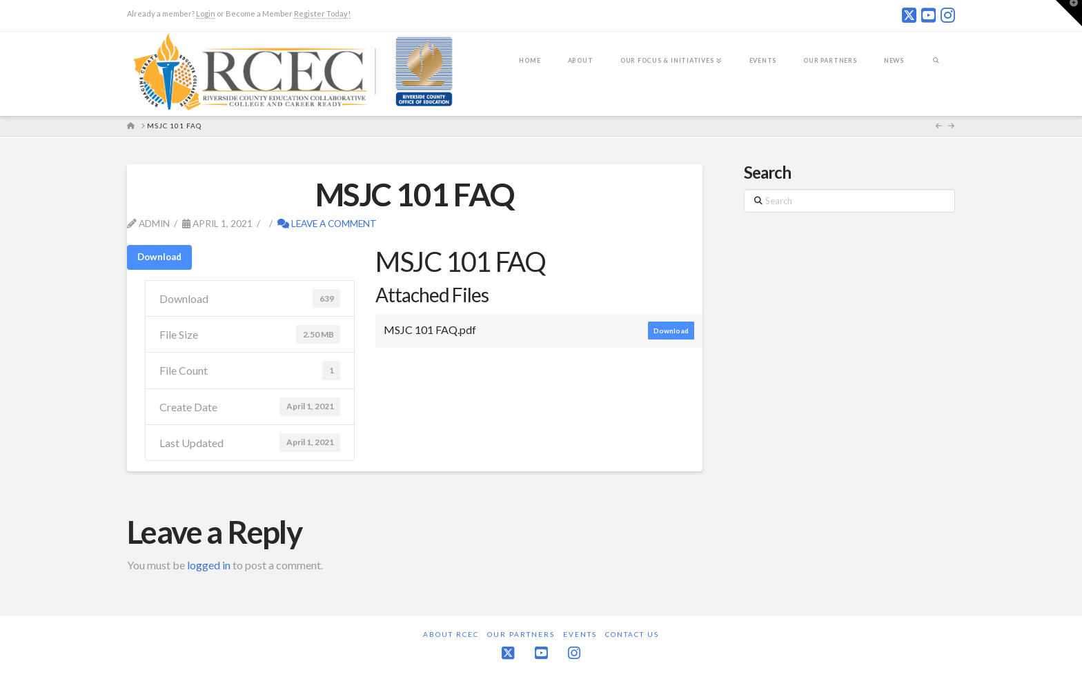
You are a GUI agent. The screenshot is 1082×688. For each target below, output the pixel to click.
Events (580, 634)
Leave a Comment (327, 223)
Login (205, 13)
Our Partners (521, 634)
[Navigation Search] (936, 70)
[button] (1069, 13)
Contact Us (632, 634)
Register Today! (322, 13)
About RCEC (451, 634)
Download (159, 256)
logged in (208, 564)
